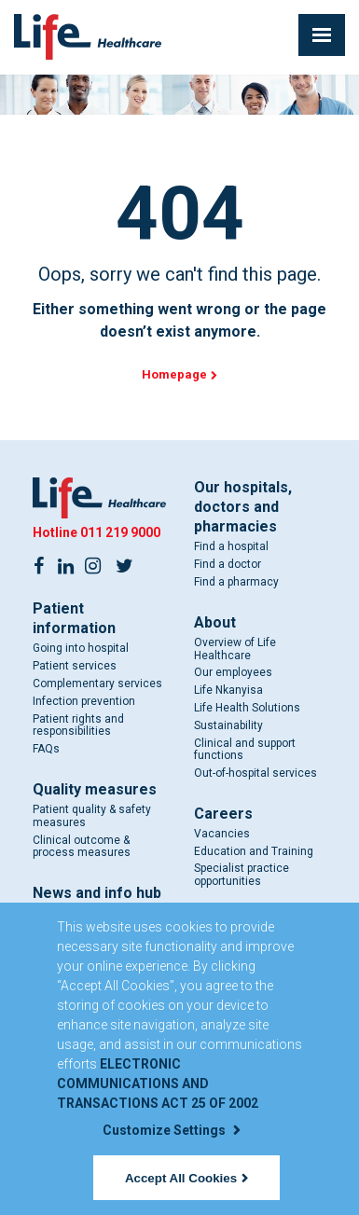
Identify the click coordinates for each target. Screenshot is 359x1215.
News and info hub (97, 893)
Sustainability (228, 725)
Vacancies (222, 833)
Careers (223, 813)
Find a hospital (231, 546)
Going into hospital (81, 648)
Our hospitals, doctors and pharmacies (243, 506)
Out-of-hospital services (255, 773)
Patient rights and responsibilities (78, 725)
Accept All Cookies (186, 1178)
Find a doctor (227, 564)
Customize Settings (172, 1130)
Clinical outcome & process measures (82, 847)
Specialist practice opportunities (241, 875)
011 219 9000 (120, 532)
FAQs (46, 748)
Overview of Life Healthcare (235, 649)
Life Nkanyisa (228, 690)
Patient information (74, 618)
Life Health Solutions (247, 707)
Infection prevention (84, 701)
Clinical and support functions (245, 750)
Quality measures (95, 789)
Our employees (233, 672)
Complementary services (97, 683)
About (215, 622)
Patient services (75, 665)
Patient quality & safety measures (92, 816)
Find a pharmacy (236, 581)
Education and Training (253, 851)
